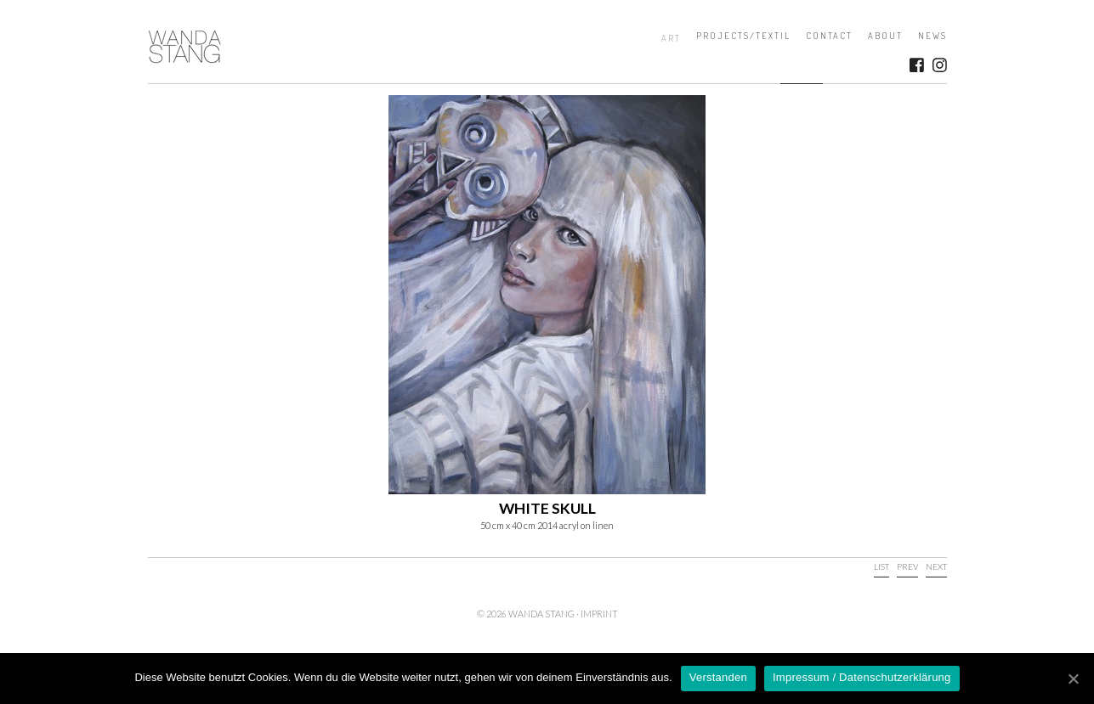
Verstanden (718, 677)
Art (671, 38)
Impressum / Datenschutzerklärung (862, 677)
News (932, 36)
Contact (829, 36)
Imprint (599, 613)
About (885, 36)
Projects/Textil (743, 36)
